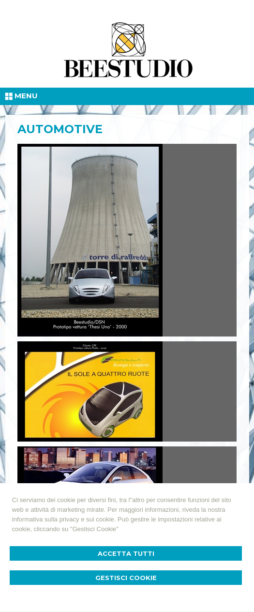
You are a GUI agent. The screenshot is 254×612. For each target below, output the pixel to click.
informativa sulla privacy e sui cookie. (64, 519)
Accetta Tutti (126, 553)
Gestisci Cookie (126, 577)
